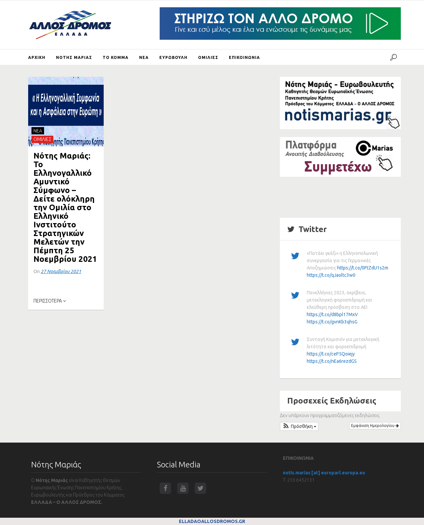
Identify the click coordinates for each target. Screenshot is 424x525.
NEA (37, 130)
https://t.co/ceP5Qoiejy (331, 354)
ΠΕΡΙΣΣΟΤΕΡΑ (49, 301)
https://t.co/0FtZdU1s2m (362, 267)
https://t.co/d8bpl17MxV (332, 314)
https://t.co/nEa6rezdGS (332, 361)
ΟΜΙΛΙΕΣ (42, 139)
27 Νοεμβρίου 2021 (61, 271)
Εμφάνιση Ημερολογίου (375, 425)
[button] (299, 426)
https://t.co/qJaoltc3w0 (331, 275)
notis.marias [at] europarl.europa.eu (324, 472)
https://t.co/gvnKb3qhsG (332, 321)
